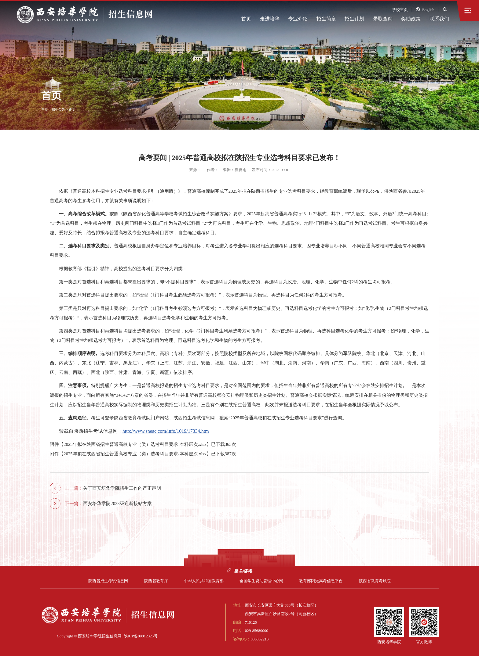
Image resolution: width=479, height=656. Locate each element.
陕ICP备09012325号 (141, 636)
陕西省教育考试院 (375, 581)
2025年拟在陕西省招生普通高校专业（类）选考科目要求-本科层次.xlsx (135, 444)
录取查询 (383, 19)
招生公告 (58, 109)
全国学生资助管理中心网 (261, 581)
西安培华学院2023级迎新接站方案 (108, 503)
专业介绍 (298, 19)
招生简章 (326, 19)
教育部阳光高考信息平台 (321, 581)
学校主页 (400, 9)
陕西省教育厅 (156, 581)
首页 (246, 19)
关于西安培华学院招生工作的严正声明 (113, 488)
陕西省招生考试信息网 (108, 581)
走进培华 (270, 19)
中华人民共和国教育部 (204, 581)
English (425, 9)
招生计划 (354, 19)
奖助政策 (411, 19)
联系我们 (439, 19)
